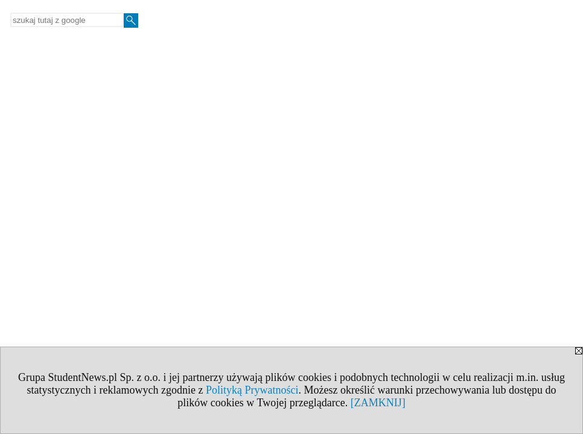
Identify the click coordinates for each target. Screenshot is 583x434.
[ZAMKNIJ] (378, 403)
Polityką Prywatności (252, 390)
